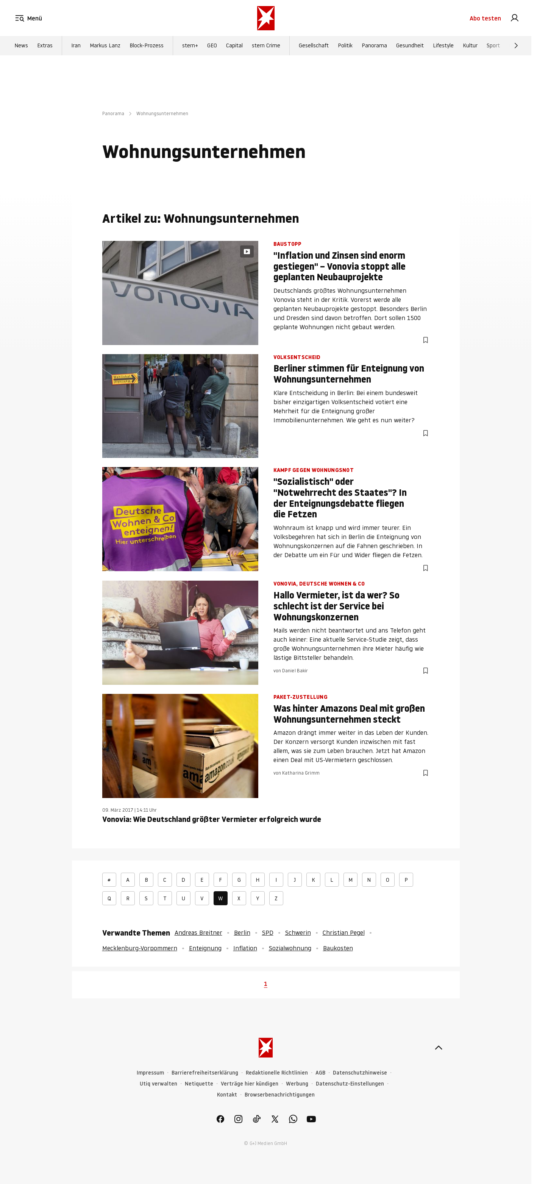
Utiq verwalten (158, 1084)
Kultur (470, 45)
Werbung (297, 1084)
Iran (76, 45)
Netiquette (199, 1084)
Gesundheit (410, 45)
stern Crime (266, 45)
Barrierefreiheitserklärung (205, 1073)
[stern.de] (266, 18)
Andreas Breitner (198, 932)
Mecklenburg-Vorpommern (139, 948)
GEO (212, 45)
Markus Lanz (105, 45)
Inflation (245, 948)
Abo (485, 18)
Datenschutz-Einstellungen (350, 1084)
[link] (514, 18)
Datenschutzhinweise (360, 1073)
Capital (234, 45)
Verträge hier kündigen (249, 1084)
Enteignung (205, 948)
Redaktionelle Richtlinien (277, 1073)
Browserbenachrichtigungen (280, 1095)
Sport (493, 45)
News (21, 45)
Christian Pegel (344, 932)
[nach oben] (438, 1048)
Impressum (150, 1073)
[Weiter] (516, 46)
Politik (345, 45)
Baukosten (338, 948)
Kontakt (227, 1095)
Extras (45, 45)
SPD (267, 932)
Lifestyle (443, 45)
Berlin (242, 932)
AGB (320, 1073)
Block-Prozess (147, 45)
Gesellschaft (314, 45)
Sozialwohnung (290, 948)
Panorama (374, 45)
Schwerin (298, 932)
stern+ (190, 45)
